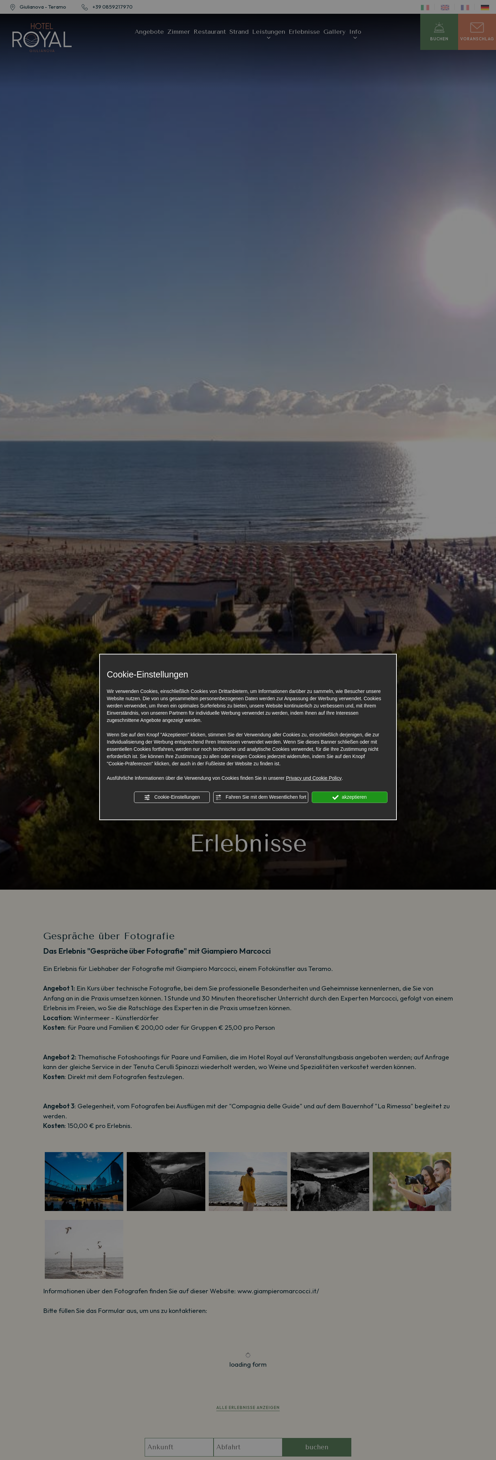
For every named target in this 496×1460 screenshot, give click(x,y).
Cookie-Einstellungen (172, 797)
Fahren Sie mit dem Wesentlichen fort (260, 797)
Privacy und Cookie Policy (314, 778)
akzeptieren (349, 797)
